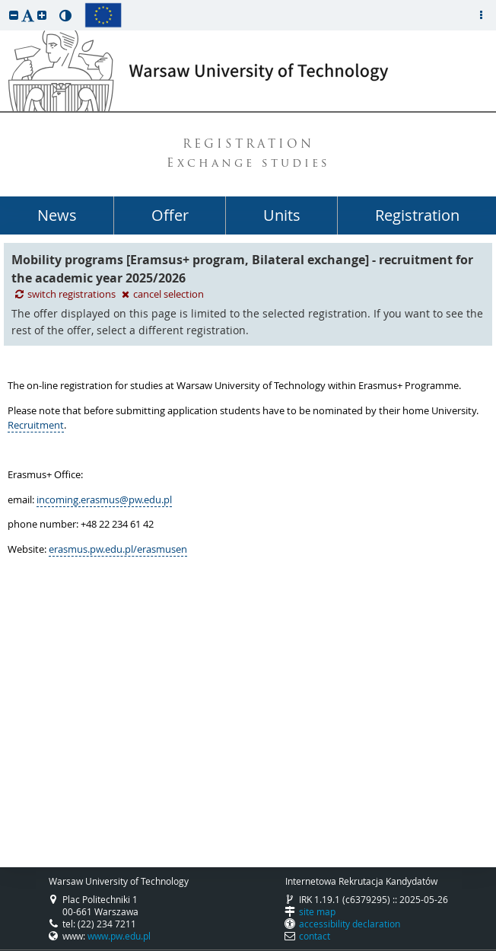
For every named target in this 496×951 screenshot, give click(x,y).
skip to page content (4, 4)
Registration (417, 215)
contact (314, 936)
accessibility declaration (349, 923)
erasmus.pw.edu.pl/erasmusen (118, 549)
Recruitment (36, 425)
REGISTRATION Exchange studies (248, 154)
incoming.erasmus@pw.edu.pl (104, 499)
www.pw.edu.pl (119, 936)
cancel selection (163, 294)
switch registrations (66, 294)
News (57, 215)
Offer (170, 215)
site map (317, 911)
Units (281, 215)
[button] (13, 15)
